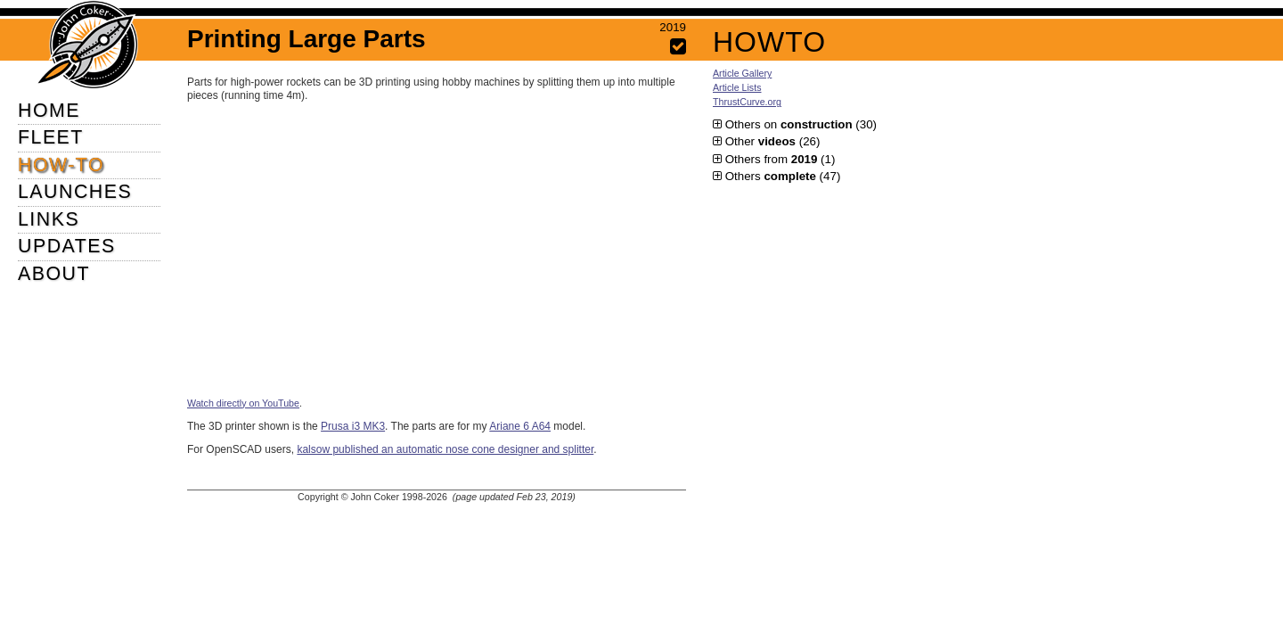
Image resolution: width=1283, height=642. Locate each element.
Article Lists (737, 87)
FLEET (51, 137)
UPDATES (67, 246)
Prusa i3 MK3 (353, 426)
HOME (49, 110)
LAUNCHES (75, 191)
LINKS (48, 219)
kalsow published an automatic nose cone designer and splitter (445, 449)
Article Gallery (742, 73)
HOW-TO (61, 165)
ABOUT (54, 273)
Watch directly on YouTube (243, 403)
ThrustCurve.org (747, 101)
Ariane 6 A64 (520, 426)
